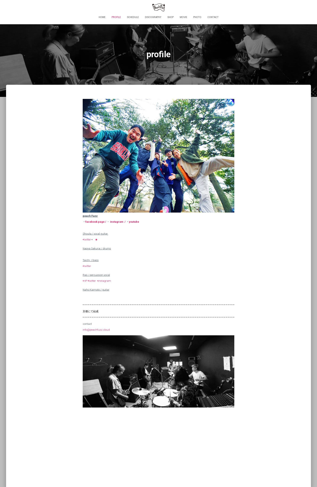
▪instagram (104, 280)
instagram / (117, 221)
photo (197, 17)
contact (213, 17)
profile (116, 17)
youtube (134, 221)
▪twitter (87, 239)
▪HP (85, 280)
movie (183, 17)
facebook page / (96, 221)
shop (170, 17)
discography (153, 17)
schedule (133, 17)
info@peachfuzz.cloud (96, 329)
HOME (102, 17)
